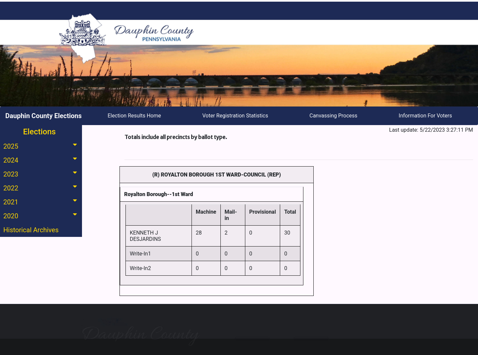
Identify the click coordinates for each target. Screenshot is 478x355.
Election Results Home (134, 115)
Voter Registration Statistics (235, 115)
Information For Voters (425, 115)
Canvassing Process (333, 115)
